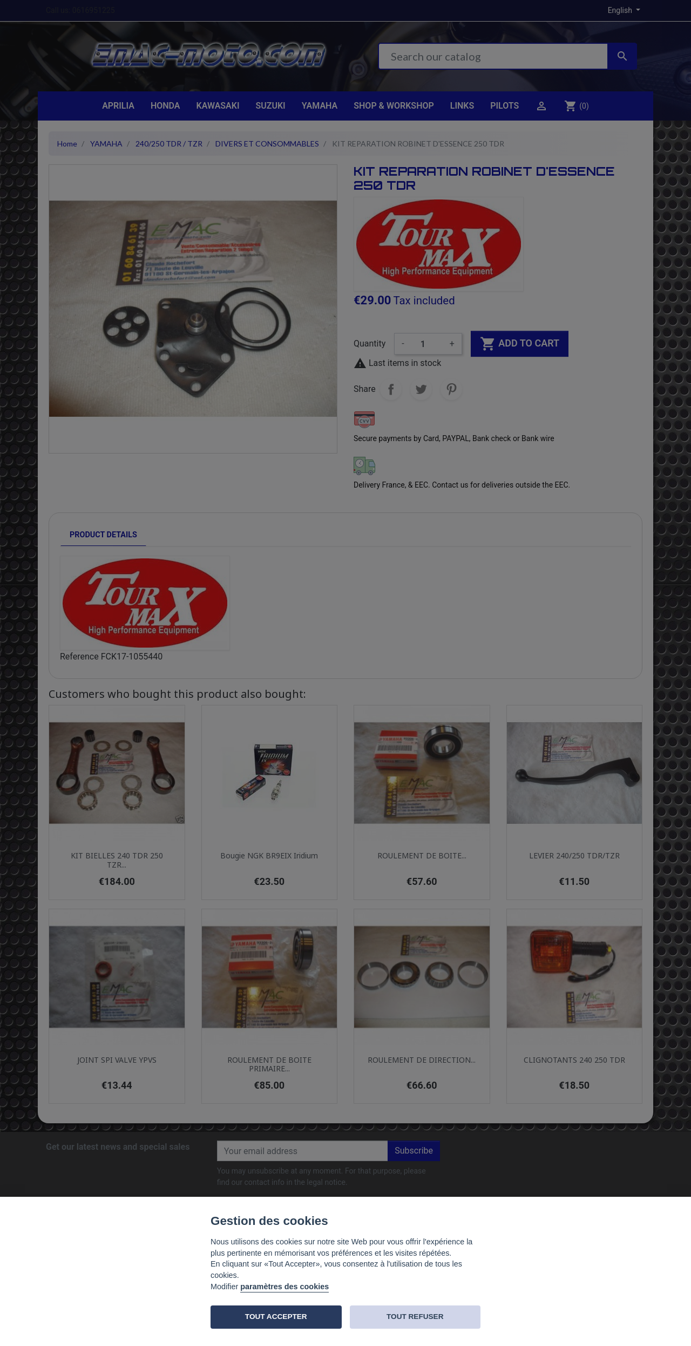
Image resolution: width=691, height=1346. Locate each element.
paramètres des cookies (284, 1286)
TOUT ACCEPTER (276, 1316)
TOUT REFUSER (415, 1316)
